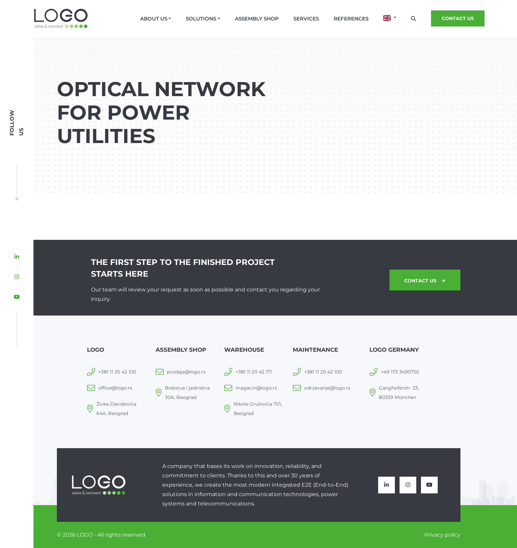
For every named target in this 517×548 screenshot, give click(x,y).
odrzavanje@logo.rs (327, 388)
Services (306, 18)
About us (153, 18)
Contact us (458, 18)
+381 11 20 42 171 (254, 372)
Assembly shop (257, 18)
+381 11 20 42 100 (117, 372)
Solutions (201, 18)
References (351, 18)
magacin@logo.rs (256, 388)
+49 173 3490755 (400, 372)
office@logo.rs (115, 388)
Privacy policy (442, 535)
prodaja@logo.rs (186, 372)
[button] (389, 18)
